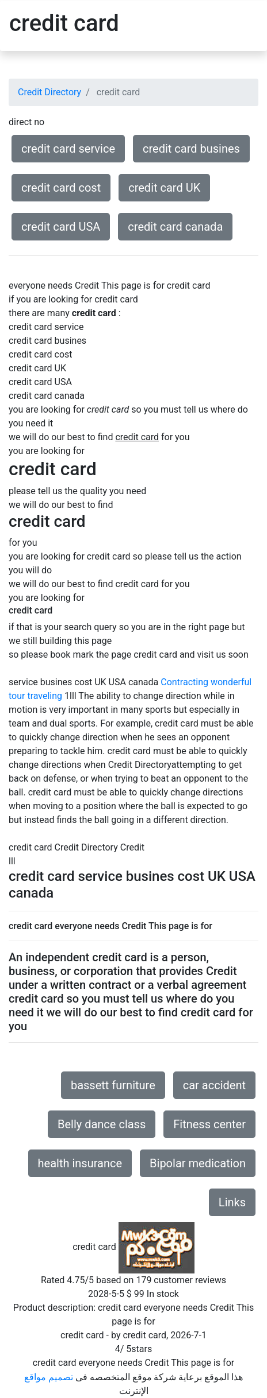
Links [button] (232, 1202)
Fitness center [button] (209, 1124)
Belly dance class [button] (102, 1124)
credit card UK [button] (164, 188)
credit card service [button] (68, 149)
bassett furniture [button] (113, 1085)
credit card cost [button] (61, 188)
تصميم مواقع (48, 1377)
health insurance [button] (80, 1163)
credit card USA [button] (60, 227)
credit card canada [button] (175, 227)
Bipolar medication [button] (198, 1163)
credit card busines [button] (191, 149)
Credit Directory (49, 92)
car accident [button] (214, 1085)
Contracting (184, 682)
